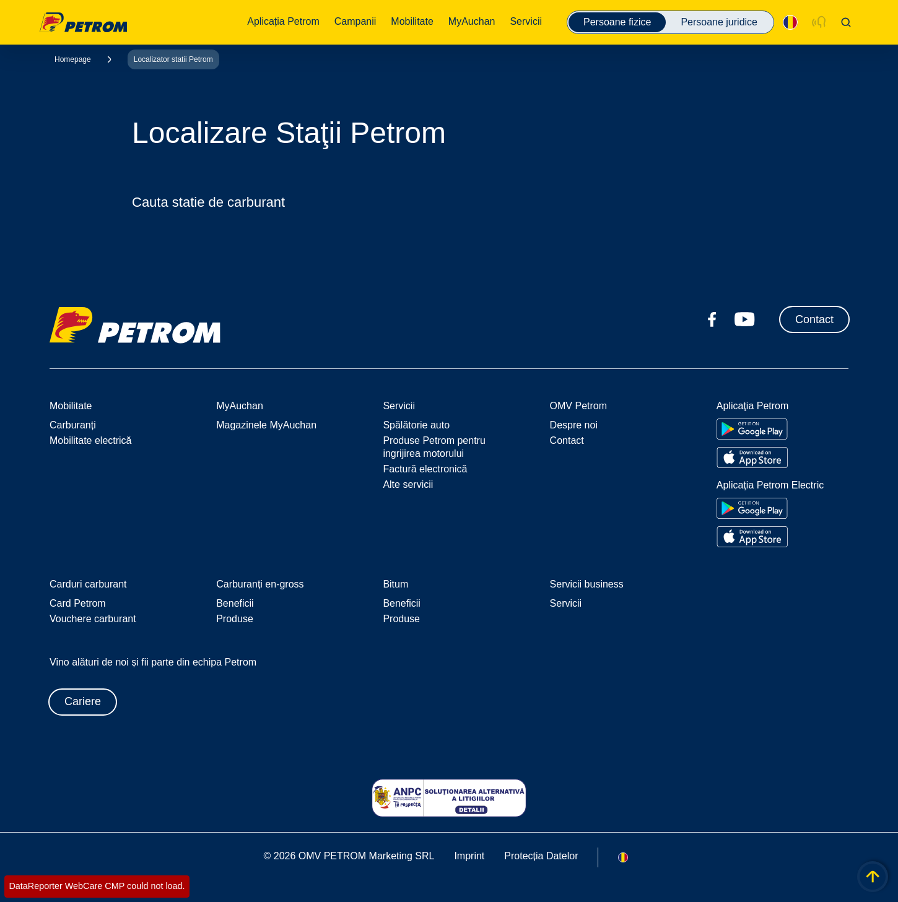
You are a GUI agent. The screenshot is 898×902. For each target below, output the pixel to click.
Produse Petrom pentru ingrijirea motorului (434, 447)
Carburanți (73, 425)
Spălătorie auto (416, 425)
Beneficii (234, 603)
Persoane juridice (719, 22)
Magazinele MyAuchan (266, 425)
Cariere (82, 701)
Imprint (469, 856)
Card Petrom (78, 603)
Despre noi (574, 425)
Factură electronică (425, 469)
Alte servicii (408, 484)
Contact (814, 319)
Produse (234, 619)
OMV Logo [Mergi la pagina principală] (83, 22)
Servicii (566, 603)
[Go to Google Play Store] (752, 429)
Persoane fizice (617, 22)
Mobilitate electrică (91, 440)
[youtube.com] (745, 319)
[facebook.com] (712, 319)
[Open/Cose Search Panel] (846, 22)
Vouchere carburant (93, 619)
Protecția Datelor (541, 856)
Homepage (72, 59)
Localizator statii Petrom (173, 59)
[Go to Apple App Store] (752, 457)
